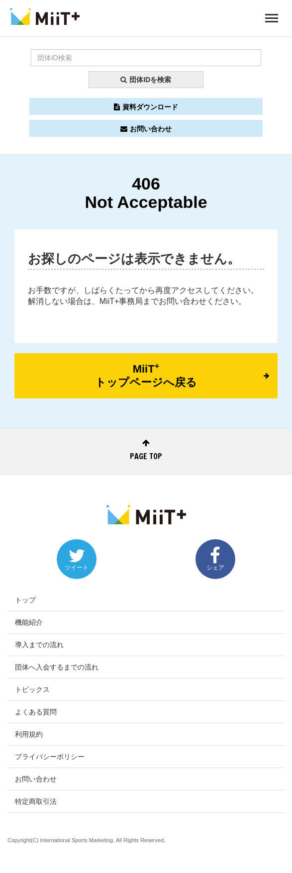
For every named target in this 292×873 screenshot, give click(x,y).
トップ (25, 600)
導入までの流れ (39, 645)
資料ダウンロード (146, 107)
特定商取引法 (36, 801)
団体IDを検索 (145, 80)
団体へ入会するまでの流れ (56, 667)
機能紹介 (29, 622)
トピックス (32, 689)
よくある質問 (36, 712)
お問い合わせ (146, 129)
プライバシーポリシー (50, 757)
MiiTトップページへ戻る (182, 374)
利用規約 (29, 734)
